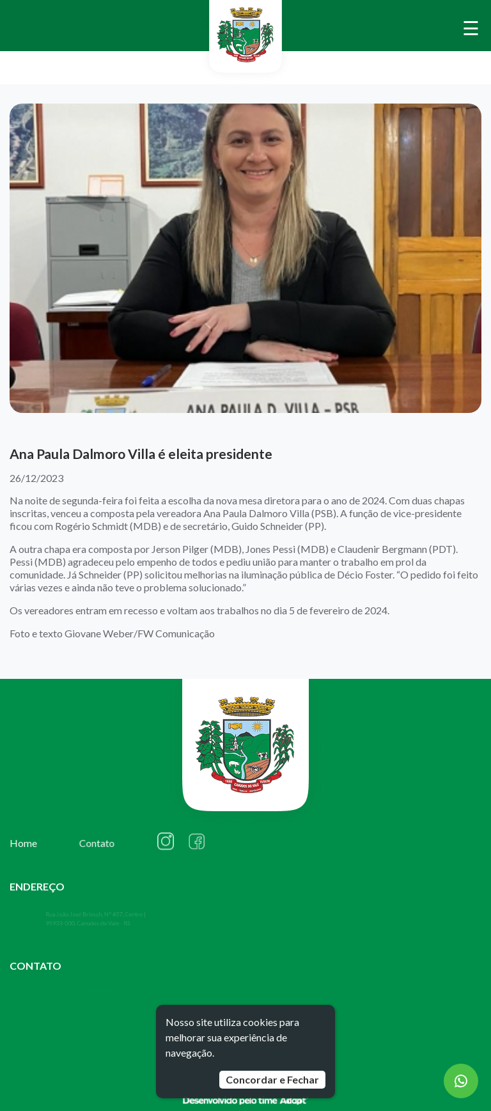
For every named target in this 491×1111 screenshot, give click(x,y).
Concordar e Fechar (272, 1079)
